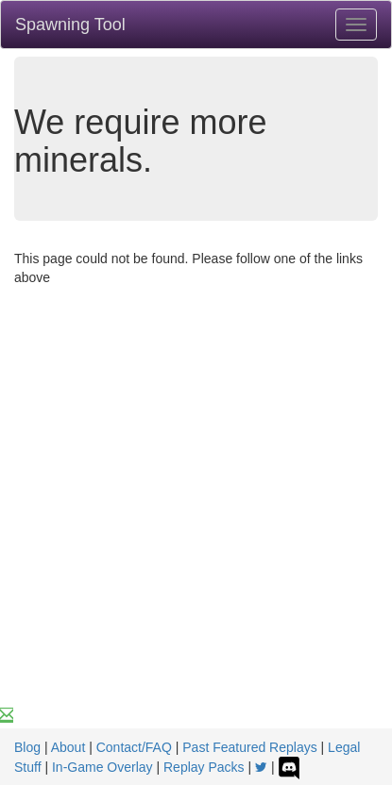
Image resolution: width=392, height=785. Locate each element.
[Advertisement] (196, 519)
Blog (27, 747)
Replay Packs (204, 767)
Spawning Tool (70, 24)
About (68, 747)
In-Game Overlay (102, 767)
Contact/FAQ (134, 747)
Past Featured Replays (249, 747)
